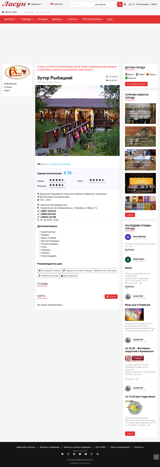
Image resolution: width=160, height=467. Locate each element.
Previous (42, 120)
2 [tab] (71, 153)
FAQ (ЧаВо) (101, 447)
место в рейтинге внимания (58, 164)
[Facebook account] (62, 454)
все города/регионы (136, 84)
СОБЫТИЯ (28, 12)
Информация (10, 84)
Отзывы (42, 19)
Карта (7, 90)
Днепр (131, 74)
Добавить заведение (49, 447)
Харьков (132, 78)
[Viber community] (91, 454)
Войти (154, 4)
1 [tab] (68, 153)
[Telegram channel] (86, 454)
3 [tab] (75, 153)
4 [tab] (79, 153)
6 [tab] (87, 153)
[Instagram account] (68, 454)
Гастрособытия (43, 12)
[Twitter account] (74, 454)
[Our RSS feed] (97, 454)
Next (112, 120)
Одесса (152, 74)
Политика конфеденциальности (80, 460)
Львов (141, 74)
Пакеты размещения (120, 447)
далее (130, 215)
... (129, 246)
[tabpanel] (77, 120)
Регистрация (142, 4)
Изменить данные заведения (77, 447)
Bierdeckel (129, 249)
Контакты (139, 447)
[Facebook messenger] (80, 454)
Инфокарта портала (26, 447)
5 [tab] (83, 153)
